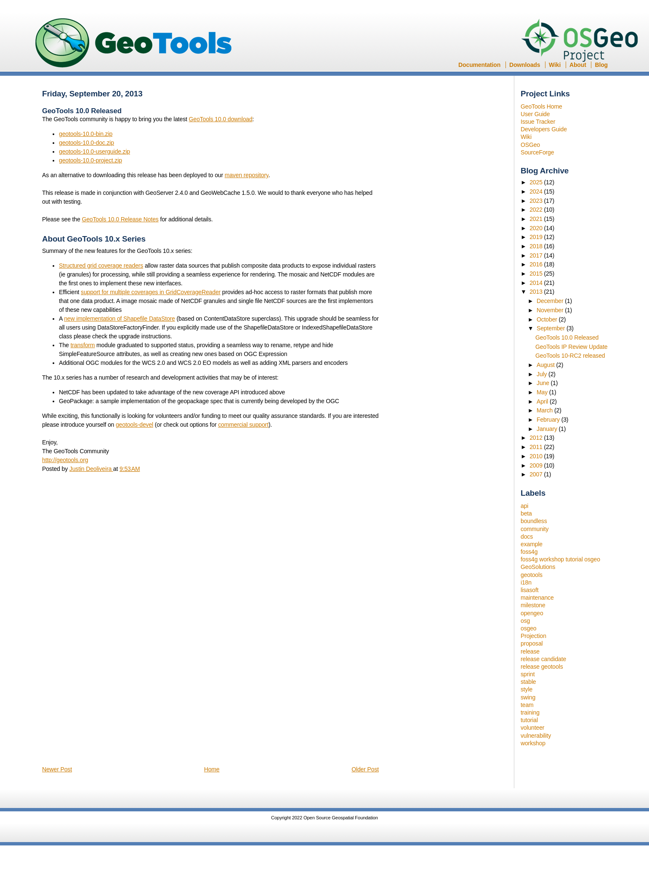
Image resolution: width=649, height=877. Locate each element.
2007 (536, 474)
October (548, 319)
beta (526, 513)
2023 (536, 200)
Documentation (479, 64)
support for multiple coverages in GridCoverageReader (151, 292)
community (534, 529)
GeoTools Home (541, 106)
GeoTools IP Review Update (571, 346)
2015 (536, 273)
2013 (536, 291)
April (543, 401)
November (551, 310)
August (546, 364)
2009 (536, 465)
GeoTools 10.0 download (221, 119)
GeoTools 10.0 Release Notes (120, 219)
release (530, 651)
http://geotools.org (65, 460)
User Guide (535, 114)
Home (212, 769)
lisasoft (529, 590)
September (552, 328)
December (551, 301)
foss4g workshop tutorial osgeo (560, 559)
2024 (536, 191)
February (549, 419)
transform (82, 345)
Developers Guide (544, 129)
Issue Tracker (538, 121)
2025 (536, 182)
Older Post (365, 769)
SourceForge (537, 152)
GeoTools (134, 43)
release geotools (542, 666)
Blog (601, 64)
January (548, 428)
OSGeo (582, 41)
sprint (528, 674)
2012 (536, 437)
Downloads (524, 64)
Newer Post (57, 769)
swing (528, 697)
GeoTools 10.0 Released (566, 337)
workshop (533, 743)
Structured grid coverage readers (101, 265)
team (527, 705)
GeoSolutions (538, 566)
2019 (536, 237)
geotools (532, 574)
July (542, 374)
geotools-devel (134, 424)
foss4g (529, 551)
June (544, 383)
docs (527, 536)
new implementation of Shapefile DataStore (119, 318)
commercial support (243, 424)
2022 (536, 209)
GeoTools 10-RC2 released (570, 355)
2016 (536, 264)
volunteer (532, 727)
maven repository (247, 175)
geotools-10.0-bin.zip (85, 133)
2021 (536, 218)
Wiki (555, 64)
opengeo (532, 613)
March (545, 410)
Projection (533, 636)
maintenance (537, 597)
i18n (526, 582)
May (543, 392)
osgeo (528, 628)
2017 (536, 255)
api (524, 505)
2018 (536, 246)
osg (525, 620)
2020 (536, 228)
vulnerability (536, 735)
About (577, 64)
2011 (536, 447)
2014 (536, 282)
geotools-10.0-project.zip (90, 160)
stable (528, 681)
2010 (536, 456)
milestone (533, 605)
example (532, 544)
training (530, 712)
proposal (532, 643)
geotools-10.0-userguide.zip (94, 151)
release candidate (543, 659)
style (526, 689)
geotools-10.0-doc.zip (86, 142)
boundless (534, 521)
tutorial (529, 720)
